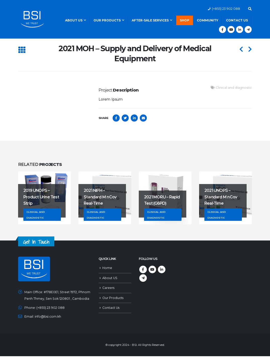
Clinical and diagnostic (234, 87)
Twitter (125, 118)
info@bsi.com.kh (48, 323)
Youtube (152, 269)
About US (109, 278)
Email (143, 118)
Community (207, 20)
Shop (184, 20)
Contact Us (237, 20)
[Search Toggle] (250, 9)
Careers (108, 288)
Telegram (143, 278)
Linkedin (161, 269)
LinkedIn (134, 118)
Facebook (116, 118)
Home (107, 268)
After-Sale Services (150, 20)
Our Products (107, 20)
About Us (73, 20)
